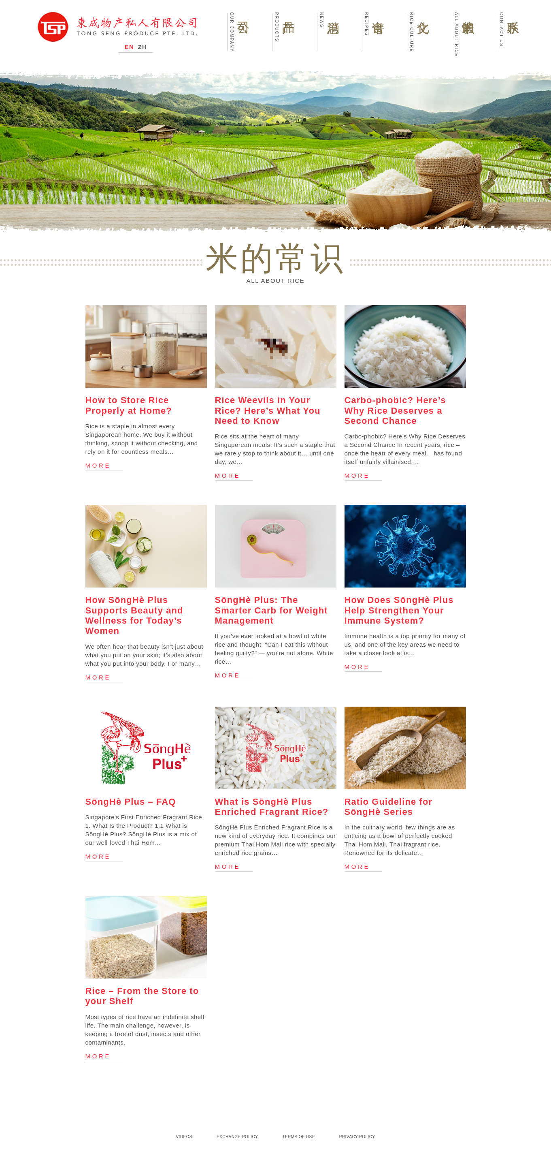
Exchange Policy (237, 1137)
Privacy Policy (357, 1137)
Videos (184, 1137)
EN (129, 46)
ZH (142, 46)
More (98, 465)
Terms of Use (298, 1137)
